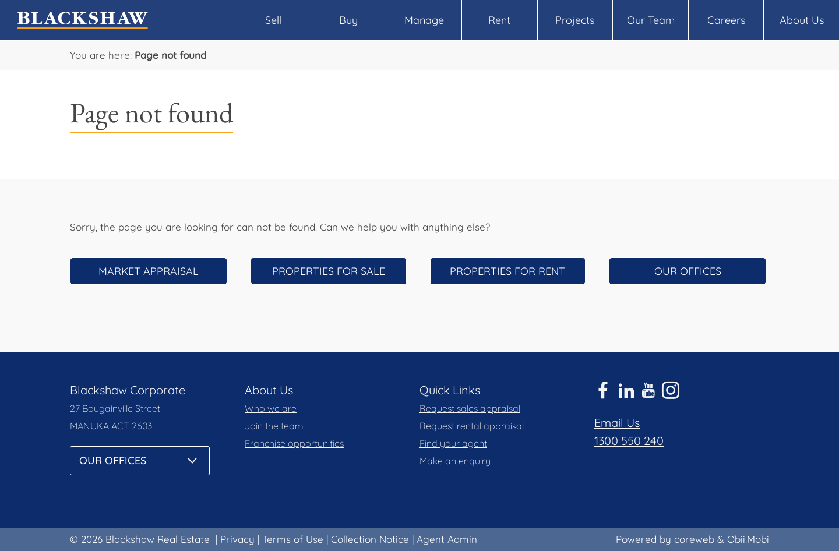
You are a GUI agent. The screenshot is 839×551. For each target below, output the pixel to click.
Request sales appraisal (470, 408)
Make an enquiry (455, 461)
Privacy (237, 539)
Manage (424, 20)
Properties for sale (328, 271)
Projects (574, 20)
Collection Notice (370, 539)
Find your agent (453, 443)
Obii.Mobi (748, 539)
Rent (499, 20)
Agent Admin (447, 539)
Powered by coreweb (665, 539)
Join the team (274, 426)
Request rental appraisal (472, 426)
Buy (348, 20)
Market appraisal (148, 271)
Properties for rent (507, 271)
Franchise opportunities (294, 443)
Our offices (687, 271)
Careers (726, 20)
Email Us (617, 422)
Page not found (170, 55)
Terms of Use (292, 539)
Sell (273, 20)
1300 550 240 (629, 440)
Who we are (271, 408)
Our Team (651, 20)
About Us (802, 20)
